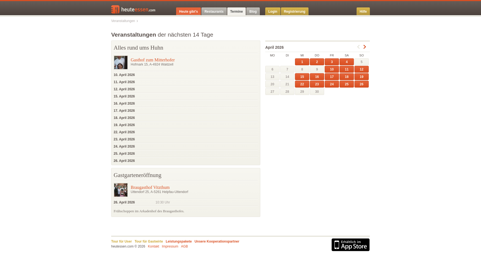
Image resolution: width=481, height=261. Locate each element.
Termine (236, 11)
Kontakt (153, 246)
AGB (184, 246)
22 (302, 84)
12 (361, 69)
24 (332, 84)
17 (332, 77)
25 (346, 84)
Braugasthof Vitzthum (150, 187)
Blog (253, 11)
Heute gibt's (188, 11)
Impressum (170, 246)
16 (317, 77)
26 (361, 84)
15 (302, 77)
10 (332, 69)
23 (317, 84)
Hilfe (363, 11)
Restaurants (213, 11)
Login (272, 11)
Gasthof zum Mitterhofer (153, 60)
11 (346, 69)
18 (346, 77)
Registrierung (294, 11)
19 (361, 77)
